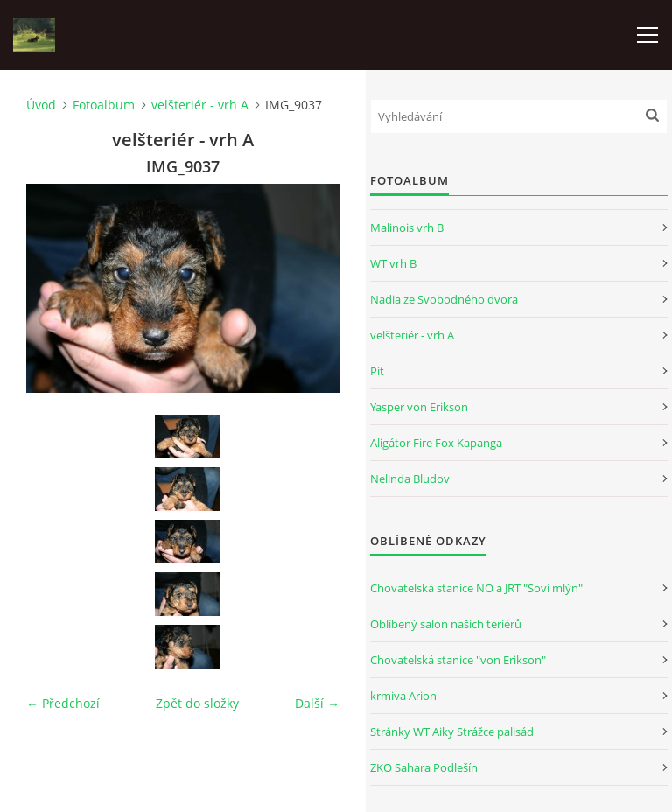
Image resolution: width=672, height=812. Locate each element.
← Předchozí (63, 703)
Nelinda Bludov (410, 478)
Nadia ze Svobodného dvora (444, 299)
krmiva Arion (403, 696)
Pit (377, 371)
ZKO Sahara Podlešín (424, 767)
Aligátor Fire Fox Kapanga (436, 443)
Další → (317, 703)
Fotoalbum (104, 104)
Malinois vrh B (407, 227)
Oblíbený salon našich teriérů (446, 624)
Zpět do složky (197, 703)
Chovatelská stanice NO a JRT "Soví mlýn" (476, 588)
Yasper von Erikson (419, 407)
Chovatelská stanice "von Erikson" (458, 660)
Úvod (41, 104)
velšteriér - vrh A (199, 104)
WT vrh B (393, 263)
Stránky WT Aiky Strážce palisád (452, 731)
